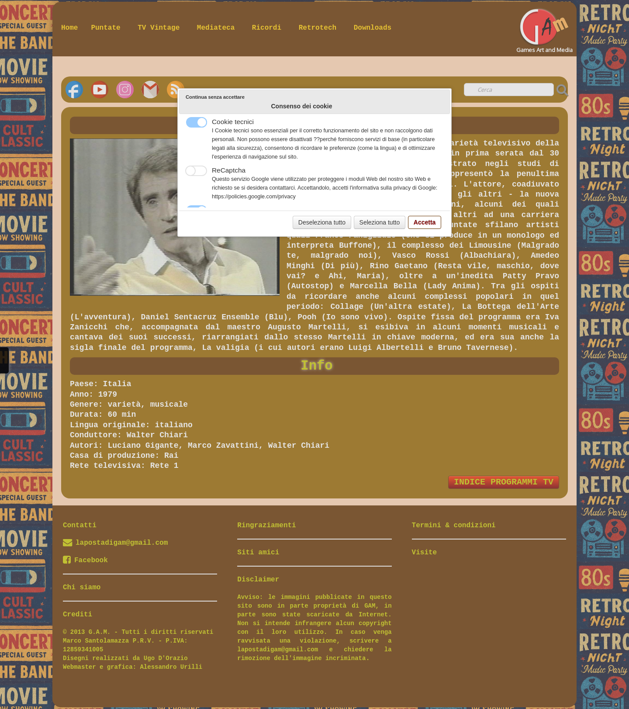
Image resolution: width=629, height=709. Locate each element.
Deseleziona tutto (322, 222)
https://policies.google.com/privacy (254, 197)
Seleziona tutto (379, 222)
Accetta (425, 222)
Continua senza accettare (215, 97)
